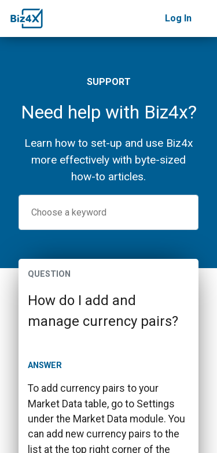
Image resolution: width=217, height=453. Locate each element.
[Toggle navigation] (204, 18)
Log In (178, 18)
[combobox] (108, 212)
